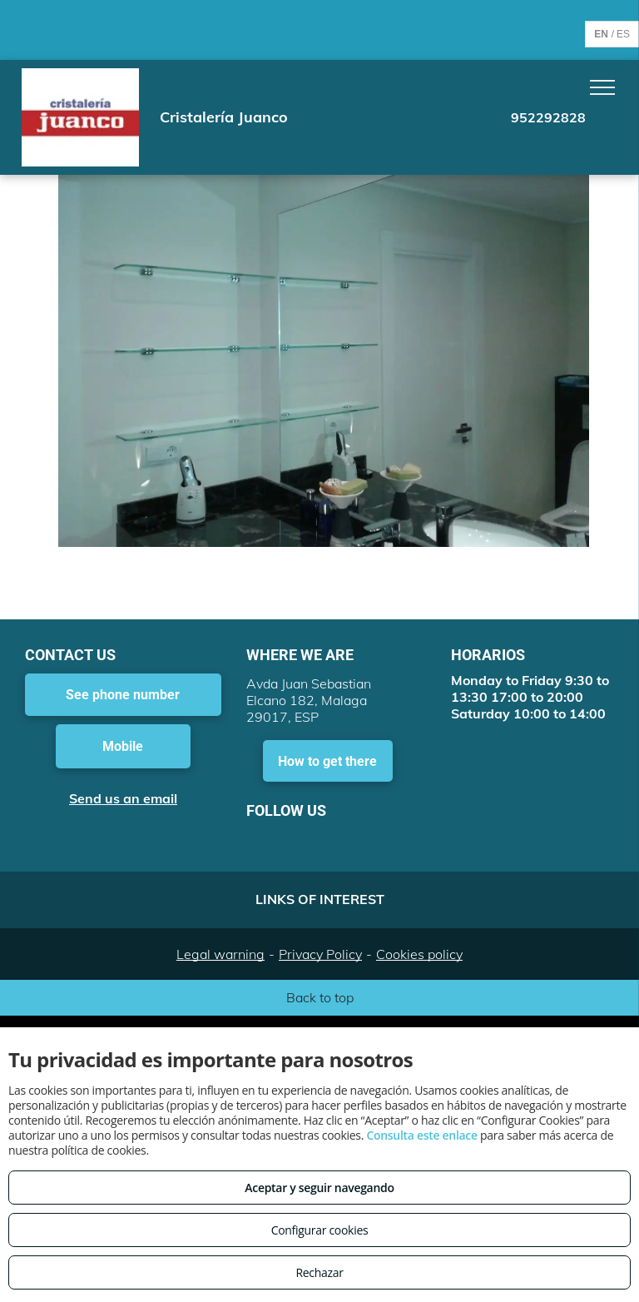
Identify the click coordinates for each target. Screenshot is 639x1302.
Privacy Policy (320, 954)
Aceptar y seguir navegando (319, 1187)
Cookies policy (419, 954)
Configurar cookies (320, 1230)
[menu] (602, 87)
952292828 (548, 117)
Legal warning (220, 954)
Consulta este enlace (421, 1135)
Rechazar (319, 1272)
